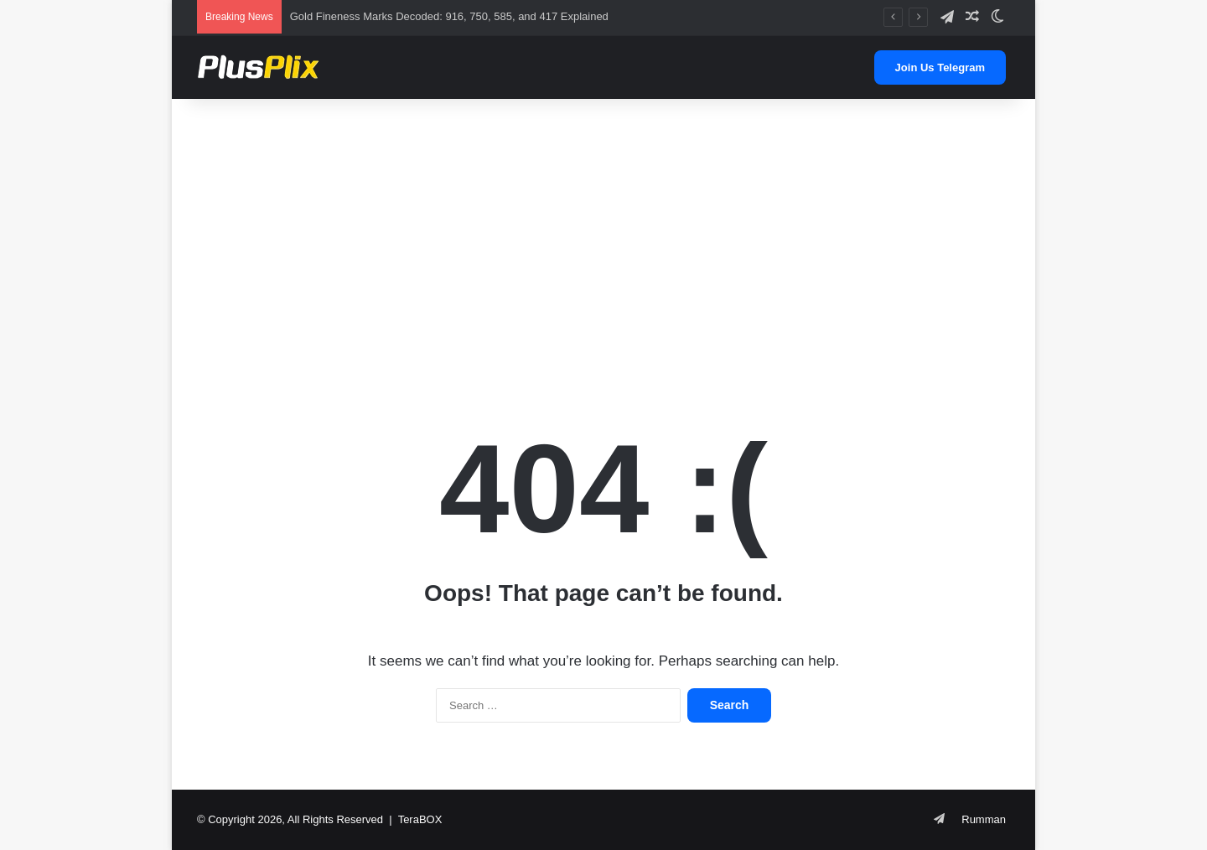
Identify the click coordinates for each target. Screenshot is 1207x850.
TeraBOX (420, 819)
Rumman (983, 819)
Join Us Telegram (940, 67)
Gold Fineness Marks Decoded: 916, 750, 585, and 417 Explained (449, 16)
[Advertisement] (603, 233)
